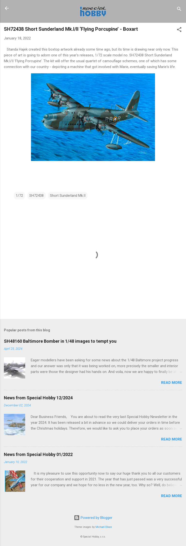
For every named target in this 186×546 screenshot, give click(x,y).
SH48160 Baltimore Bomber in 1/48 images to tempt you (60, 341)
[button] (179, 30)
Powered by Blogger (93, 518)
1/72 (19, 195)
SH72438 (36, 195)
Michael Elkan (103, 527)
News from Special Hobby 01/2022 (38, 454)
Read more (171, 382)
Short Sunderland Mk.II (67, 195)
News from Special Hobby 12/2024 (38, 397)
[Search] (179, 9)
